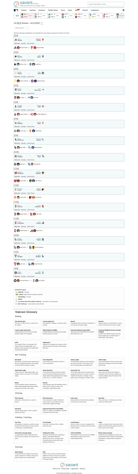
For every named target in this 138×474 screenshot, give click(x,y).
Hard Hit (20, 292)
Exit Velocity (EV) (20, 321)
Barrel (21, 294)
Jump (100, 422)
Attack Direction (47, 370)
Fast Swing (21, 297)
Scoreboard (41, 10)
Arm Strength (47, 422)
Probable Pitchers (53, 10)
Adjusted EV (46, 342)
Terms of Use (56, 468)
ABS (77, 10)
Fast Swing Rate (48, 359)
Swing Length (75, 359)
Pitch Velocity (19, 398)
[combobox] (106, 4)
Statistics (85, 10)
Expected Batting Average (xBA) (80, 330)
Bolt (44, 452)
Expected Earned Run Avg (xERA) (53, 408)
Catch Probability (76, 433)
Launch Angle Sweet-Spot (23, 330)
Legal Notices (75, 468)
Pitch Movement (47, 398)
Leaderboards (95, 10)
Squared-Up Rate (103, 370)
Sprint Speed (19, 452)
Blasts (17, 382)
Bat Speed (18, 359)
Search (63, 10)
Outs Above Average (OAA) (23, 433)
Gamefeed (32, 10)
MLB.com (82, 468)
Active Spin (74, 398)
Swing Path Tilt (75, 370)
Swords (45, 382)
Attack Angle (102, 359)
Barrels (73, 321)
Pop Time (18, 422)
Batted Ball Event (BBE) (50, 330)
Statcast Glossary (26, 312)
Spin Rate (101, 398)
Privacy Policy (66, 468)
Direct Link (17, 43)
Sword (20, 299)
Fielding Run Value (48, 433)
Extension (18, 408)
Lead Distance (75, 422)
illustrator (24, 10)
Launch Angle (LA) (48, 321)
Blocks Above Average (105, 433)
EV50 (16, 342)
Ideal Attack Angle (20, 370)
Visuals (70, 10)
